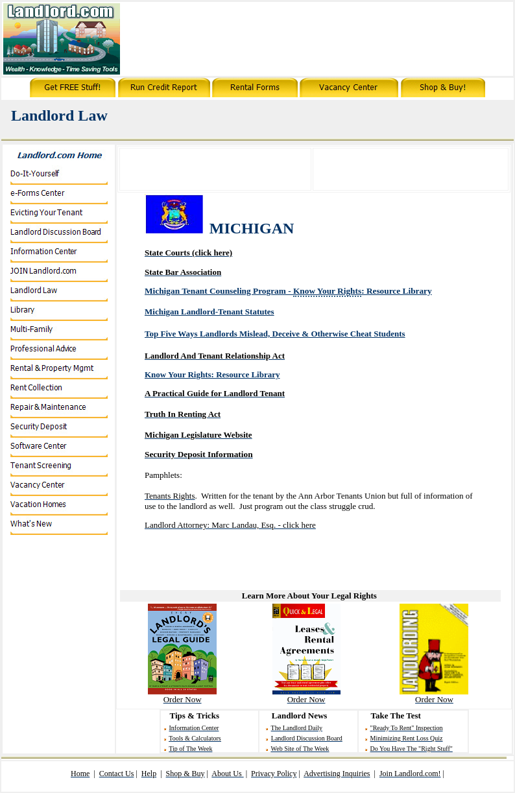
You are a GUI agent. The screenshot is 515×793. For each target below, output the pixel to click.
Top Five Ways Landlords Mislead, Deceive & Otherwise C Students (275, 333)
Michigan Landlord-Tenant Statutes (209, 311)
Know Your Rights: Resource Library (212, 374)
